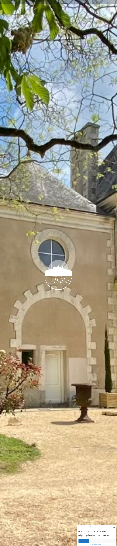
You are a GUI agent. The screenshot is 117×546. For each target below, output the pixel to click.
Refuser (95, 541)
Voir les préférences (108, 541)
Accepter (84, 541)
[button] (114, 527)
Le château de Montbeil (33, 2)
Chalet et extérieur (71, 2)
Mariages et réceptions (58, 2)
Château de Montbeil (96, 544)
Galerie (88, 2)
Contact (81, 2)
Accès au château (46, 2)
